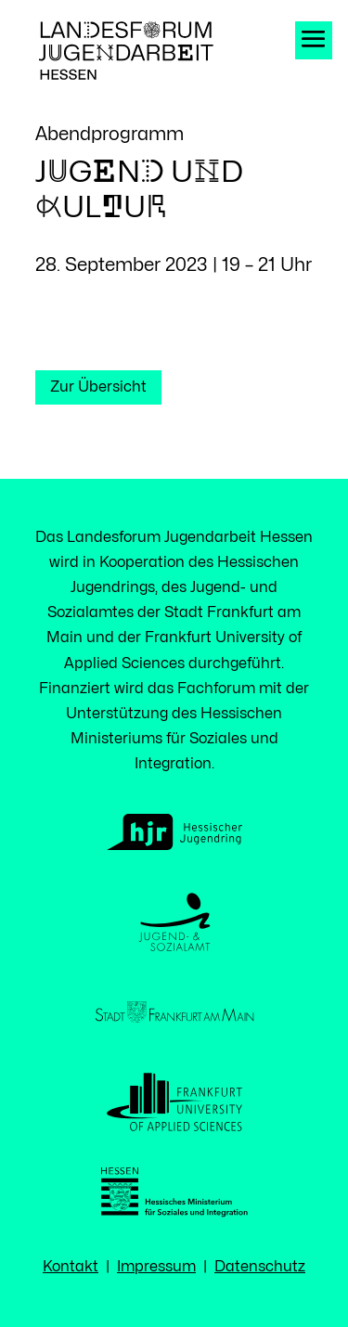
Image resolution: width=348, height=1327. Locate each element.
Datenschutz (259, 1266)
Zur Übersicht (98, 387)
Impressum (156, 1266)
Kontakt (70, 1266)
